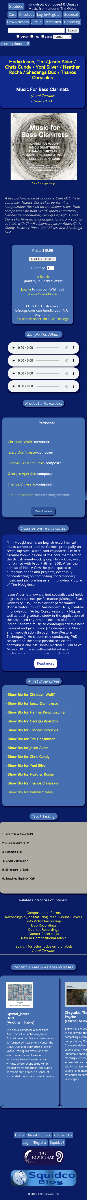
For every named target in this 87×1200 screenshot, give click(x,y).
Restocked (53, 22)
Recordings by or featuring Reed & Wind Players (43, 917)
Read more (43, 511)
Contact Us (63, 1135)
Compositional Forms (43, 913)
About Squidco (39, 1135)
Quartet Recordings (43, 929)
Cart (12, 14)
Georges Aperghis (22, 474)
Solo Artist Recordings (43, 921)
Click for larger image (43, 183)
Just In (37, 22)
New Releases (18, 22)
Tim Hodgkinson (20, 495)
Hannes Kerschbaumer (26, 463)
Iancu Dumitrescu (22, 452)
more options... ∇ (15, 44)
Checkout (26, 14)
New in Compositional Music (43, 938)
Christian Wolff (20, 442)
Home (19, 1135)
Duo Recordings (43, 925)
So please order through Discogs (42, 319)
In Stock (42, 277)
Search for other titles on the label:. (43, 948)
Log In (26, 289)
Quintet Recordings (43, 934)
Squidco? (71, 14)
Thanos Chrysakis (22, 484)
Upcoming (72, 22)
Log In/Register (49, 14)
